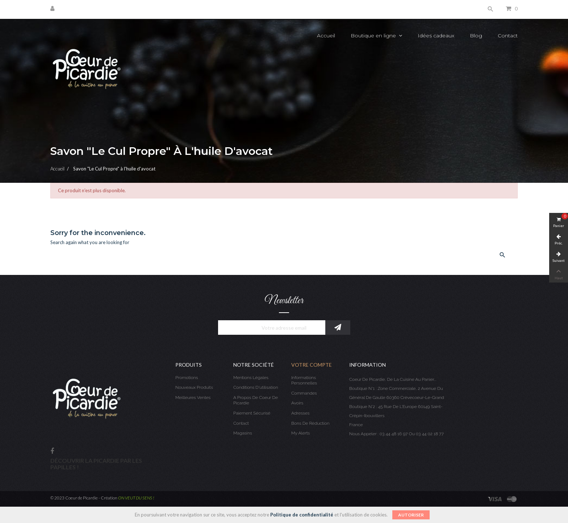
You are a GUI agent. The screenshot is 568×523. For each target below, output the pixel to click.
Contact (241, 423)
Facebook (52, 451)
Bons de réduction (310, 423)
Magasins (242, 433)
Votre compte (311, 365)
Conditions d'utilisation (255, 387)
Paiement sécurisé (251, 413)
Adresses (300, 413)
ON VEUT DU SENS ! (136, 498)
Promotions (186, 377)
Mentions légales (250, 377)
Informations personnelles (304, 380)
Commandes (304, 393)
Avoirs (297, 402)
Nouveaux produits (194, 387)
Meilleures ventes (192, 397)
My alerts (300, 433)
